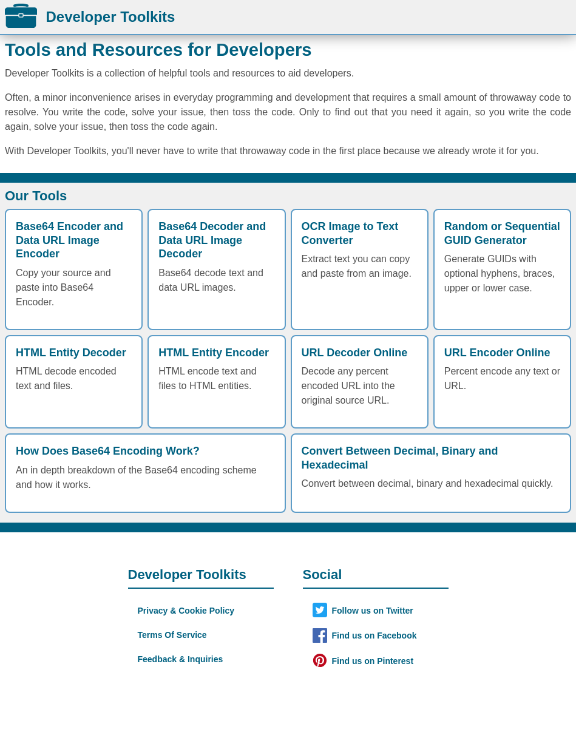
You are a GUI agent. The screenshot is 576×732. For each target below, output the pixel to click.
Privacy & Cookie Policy (186, 610)
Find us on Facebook (374, 635)
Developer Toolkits (90, 16)
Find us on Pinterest (373, 661)
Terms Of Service (172, 635)
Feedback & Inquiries (180, 659)
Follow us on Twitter (372, 610)
